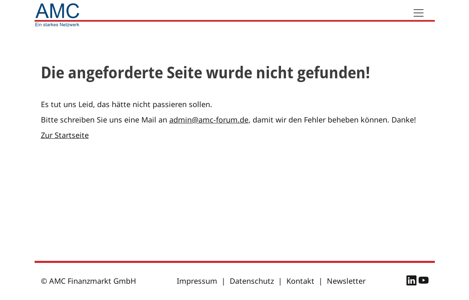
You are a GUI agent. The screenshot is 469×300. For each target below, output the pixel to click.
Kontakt (300, 281)
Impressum (197, 281)
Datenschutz (252, 281)
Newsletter (346, 281)
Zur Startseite (65, 135)
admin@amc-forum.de (208, 120)
